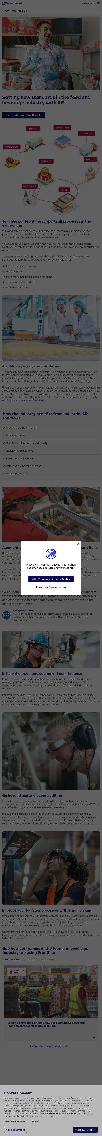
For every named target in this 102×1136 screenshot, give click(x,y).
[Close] (78, 543)
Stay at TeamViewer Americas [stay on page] (51, 586)
